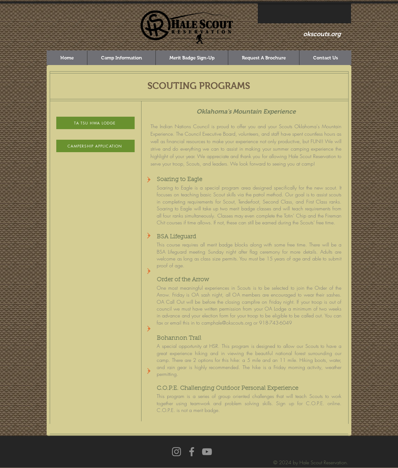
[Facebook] (192, 452)
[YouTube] (207, 452)
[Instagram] (176, 452)
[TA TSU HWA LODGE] (95, 123)
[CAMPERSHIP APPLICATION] (95, 146)
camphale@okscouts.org (226, 322)
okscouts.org (322, 33)
